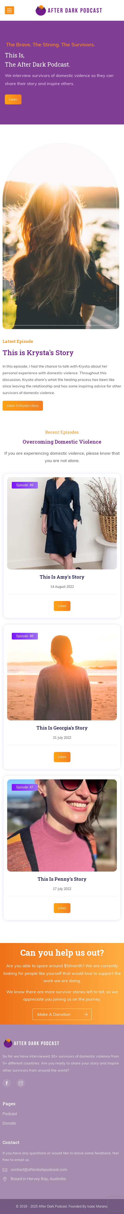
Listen (13, 99)
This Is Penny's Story (62, 879)
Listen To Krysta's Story (23, 405)
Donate (9, 1123)
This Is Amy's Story (62, 577)
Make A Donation (54, 1014)
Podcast (10, 1113)
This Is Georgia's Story (62, 728)
